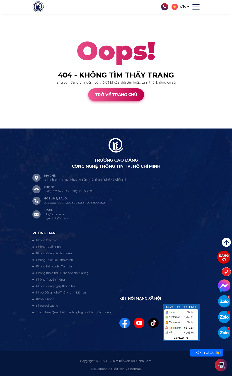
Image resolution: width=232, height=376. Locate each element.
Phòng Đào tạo (46, 240)
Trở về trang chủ (116, 94)
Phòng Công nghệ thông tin (55, 286)
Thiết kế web (10, 126)
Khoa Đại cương (47, 305)
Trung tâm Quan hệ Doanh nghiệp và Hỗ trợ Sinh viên (73, 312)
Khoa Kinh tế (45, 299)
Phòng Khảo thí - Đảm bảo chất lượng (62, 273)
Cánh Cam (35, 126)
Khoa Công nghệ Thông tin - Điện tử (61, 292)
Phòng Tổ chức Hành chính (54, 260)
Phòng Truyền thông (50, 279)
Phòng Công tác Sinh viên (54, 253)
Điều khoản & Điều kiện (108, 369)
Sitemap (134, 369)
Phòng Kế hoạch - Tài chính (55, 266)
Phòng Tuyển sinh (48, 246)
